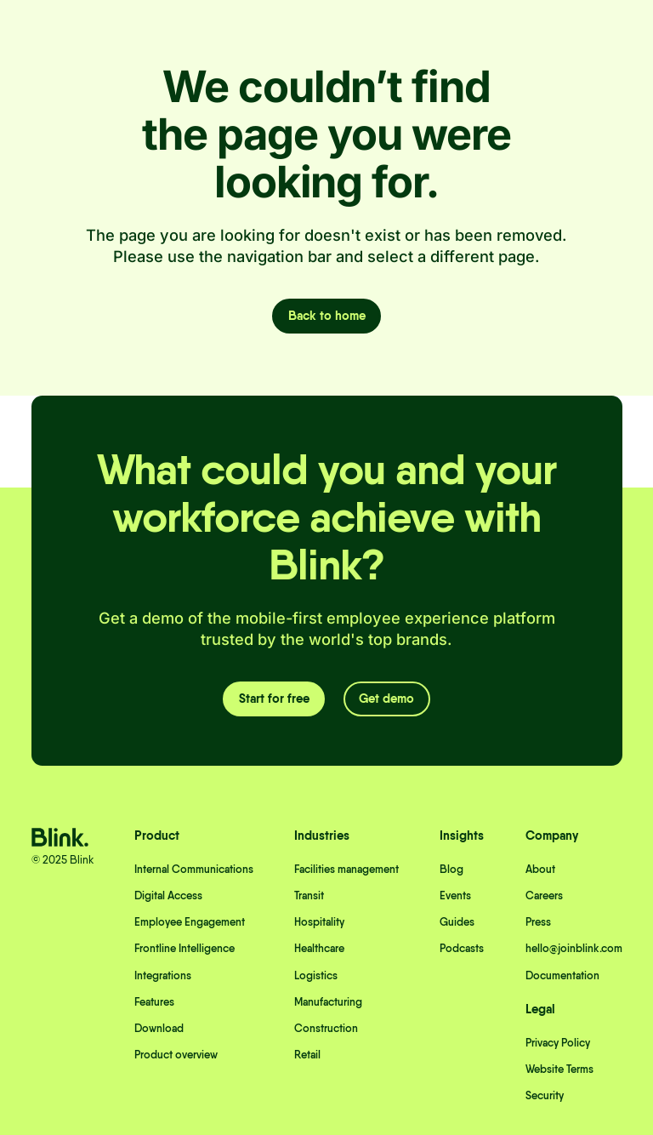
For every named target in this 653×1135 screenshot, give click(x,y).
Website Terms (559, 1069)
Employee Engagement (189, 921)
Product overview (176, 1054)
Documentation (562, 975)
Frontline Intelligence (184, 948)
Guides (457, 921)
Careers (544, 895)
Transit (309, 895)
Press (538, 921)
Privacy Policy (557, 1042)
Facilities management (346, 869)
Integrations (162, 975)
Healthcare (319, 948)
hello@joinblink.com (573, 948)
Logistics (316, 975)
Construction (326, 1028)
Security (544, 1095)
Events (455, 895)
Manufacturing (328, 1001)
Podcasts (462, 948)
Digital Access (168, 895)
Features (154, 1001)
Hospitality (319, 921)
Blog (451, 869)
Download (159, 1028)
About (540, 869)
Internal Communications (193, 869)
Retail (307, 1054)
